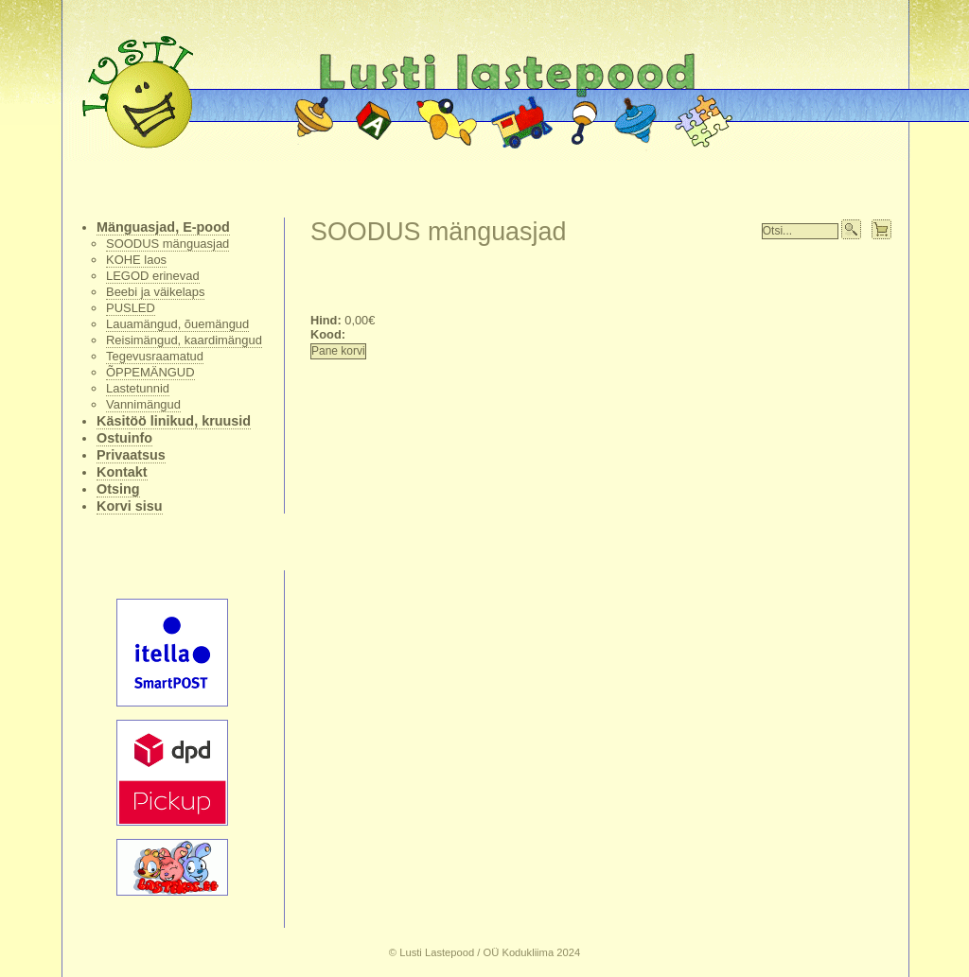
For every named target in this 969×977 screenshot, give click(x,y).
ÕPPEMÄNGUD (150, 372)
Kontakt (122, 472)
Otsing (118, 489)
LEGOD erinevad (153, 276)
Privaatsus (131, 454)
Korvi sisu (130, 506)
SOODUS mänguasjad (167, 243)
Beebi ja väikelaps (155, 292)
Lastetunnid (137, 388)
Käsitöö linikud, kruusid (174, 420)
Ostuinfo (124, 437)
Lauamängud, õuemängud (177, 324)
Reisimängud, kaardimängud (184, 340)
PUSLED (130, 308)
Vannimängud (143, 404)
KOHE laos (136, 260)
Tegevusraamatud (154, 356)
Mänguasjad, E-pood (163, 227)
